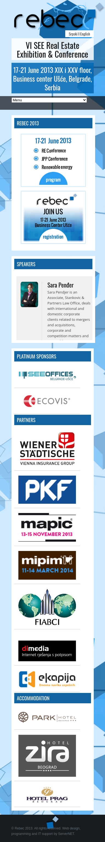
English (85, 34)
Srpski (73, 34)
